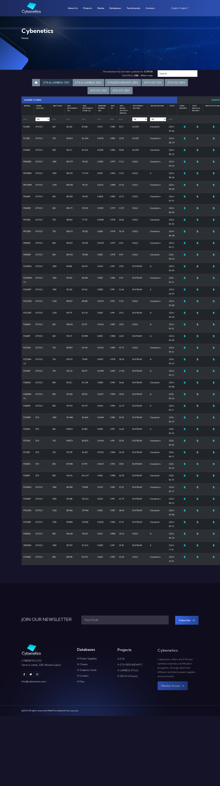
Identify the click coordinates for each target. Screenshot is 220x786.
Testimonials (133, 8)
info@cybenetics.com (34, 684)
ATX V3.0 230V (176, 82)
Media (100, 8)
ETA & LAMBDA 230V (88, 82)
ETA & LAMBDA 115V (56, 82)
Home (25, 38)
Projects (87, 8)
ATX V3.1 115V (98, 90)
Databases (115, 8)
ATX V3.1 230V (121, 90)
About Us (73, 8)
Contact (150, 8)
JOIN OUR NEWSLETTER (47, 619)
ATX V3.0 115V (153, 82)
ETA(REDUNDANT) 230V (123, 82)
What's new (146, 75)
